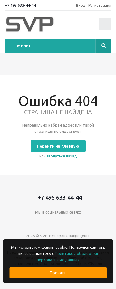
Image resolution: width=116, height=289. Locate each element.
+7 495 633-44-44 (20, 5)
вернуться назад (62, 156)
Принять (58, 272)
